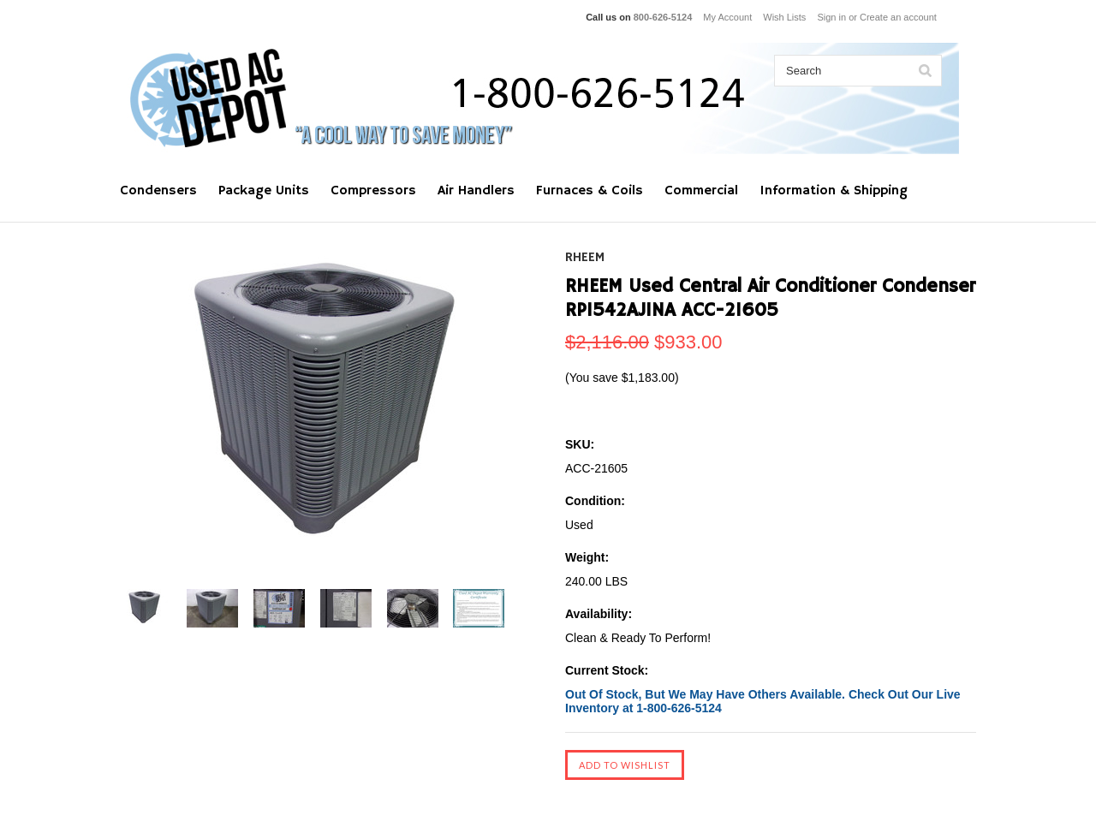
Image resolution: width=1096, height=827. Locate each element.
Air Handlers (476, 190)
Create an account (898, 17)
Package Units (263, 190)
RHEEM (585, 257)
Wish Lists (784, 17)
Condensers (158, 190)
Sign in (831, 17)
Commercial (701, 190)
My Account (727, 17)
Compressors (373, 190)
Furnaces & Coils (589, 190)
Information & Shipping (833, 190)
